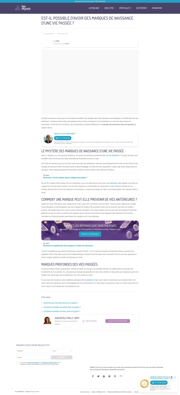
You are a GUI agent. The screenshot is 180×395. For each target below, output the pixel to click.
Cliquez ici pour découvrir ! (117, 321)
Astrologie (94, 8)
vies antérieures (114, 155)
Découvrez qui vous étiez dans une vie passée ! (61, 303)
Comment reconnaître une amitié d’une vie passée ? (62, 307)
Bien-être (109, 8)
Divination (157, 8)
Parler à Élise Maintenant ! (65, 134)
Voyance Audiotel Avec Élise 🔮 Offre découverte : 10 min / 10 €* (161, 377)
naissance (89, 280)
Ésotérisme (141, 8)
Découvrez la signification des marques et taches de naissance (68, 246)
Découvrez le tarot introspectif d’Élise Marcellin (90, 1)
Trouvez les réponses (90, 234)
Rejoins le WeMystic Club (98, 392)
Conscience (49, 34)
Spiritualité (62, 34)
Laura (57, 41)
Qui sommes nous (85, 392)
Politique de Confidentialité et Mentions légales (119, 392)
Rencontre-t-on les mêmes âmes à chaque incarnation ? (65, 177)
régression (113, 183)
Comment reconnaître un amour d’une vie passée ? (62, 311)
